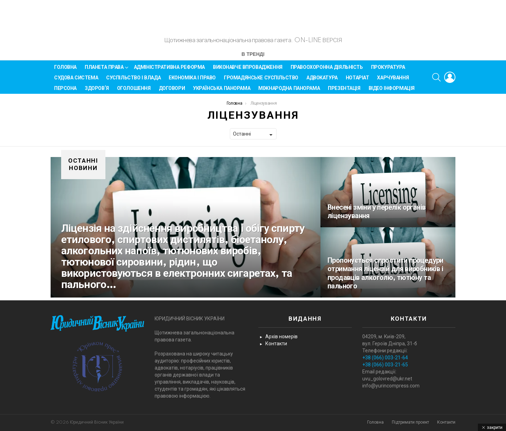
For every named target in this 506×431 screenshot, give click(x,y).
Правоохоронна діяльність (327, 70)
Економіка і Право (192, 81)
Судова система (76, 81)
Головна (65, 70)
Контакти (276, 344)
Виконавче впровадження (248, 70)
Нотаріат (357, 81)
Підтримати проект (410, 422)
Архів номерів (281, 337)
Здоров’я (97, 91)
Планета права (104, 71)
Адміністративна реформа (169, 70)
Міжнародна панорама (289, 91)
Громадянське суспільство (261, 81)
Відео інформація (392, 91)
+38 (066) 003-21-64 (385, 358)
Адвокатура (322, 81)
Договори (172, 91)
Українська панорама (221, 91)
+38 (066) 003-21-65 (385, 365)
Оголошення (134, 91)
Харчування (393, 81)
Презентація (344, 91)
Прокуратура (388, 70)
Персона (65, 91)
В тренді (252, 57)
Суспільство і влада (133, 81)
